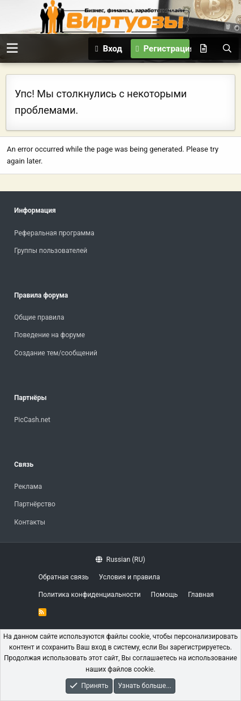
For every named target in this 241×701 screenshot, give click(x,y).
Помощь (164, 595)
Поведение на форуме (49, 335)
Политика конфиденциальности (89, 595)
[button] (12, 48)
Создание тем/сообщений (55, 353)
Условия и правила (129, 577)
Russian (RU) (120, 560)
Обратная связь (63, 577)
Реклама (28, 487)
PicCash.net (32, 420)
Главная (201, 595)
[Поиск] (227, 48)
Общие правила (39, 317)
